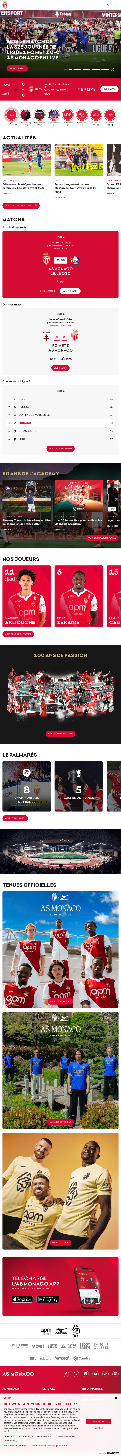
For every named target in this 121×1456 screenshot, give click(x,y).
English (8, 1398)
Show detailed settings (15, 1445)
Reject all (98, 1428)
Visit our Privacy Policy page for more (49, 1445)
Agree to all (98, 1421)
